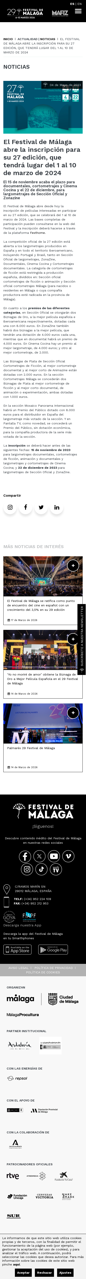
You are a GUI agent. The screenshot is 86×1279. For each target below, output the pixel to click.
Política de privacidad (53, 968)
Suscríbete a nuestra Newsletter (82, 639)
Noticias (47, 39)
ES (72, 3)
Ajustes (65, 1272)
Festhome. (38, 232)
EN (79, 3)
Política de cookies (43, 972)
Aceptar (23, 1272)
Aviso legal (18, 968)
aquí (16, 1264)
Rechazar (44, 1272)
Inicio (8, 39)
